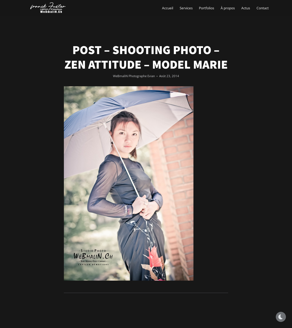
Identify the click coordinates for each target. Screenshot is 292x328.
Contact (263, 8)
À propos (228, 8)
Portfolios (206, 8)
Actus (245, 8)
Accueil (167, 8)
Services (186, 8)
